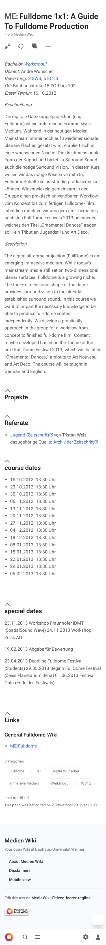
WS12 (86, 783)
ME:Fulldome (23, 746)
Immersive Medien (24, 783)
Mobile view (20, 879)
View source (7, 46)
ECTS (52, 78)
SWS (36, 78)
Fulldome (16, 771)
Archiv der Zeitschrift (73, 442)
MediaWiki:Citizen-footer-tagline (61, 898)
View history (21, 46)
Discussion (34, 46)
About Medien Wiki (26, 861)
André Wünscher (66, 771)
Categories (14, 761)
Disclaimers (20, 870)
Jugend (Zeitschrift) (29, 435)
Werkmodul (35, 64)
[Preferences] (85, 937)
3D (38, 771)
